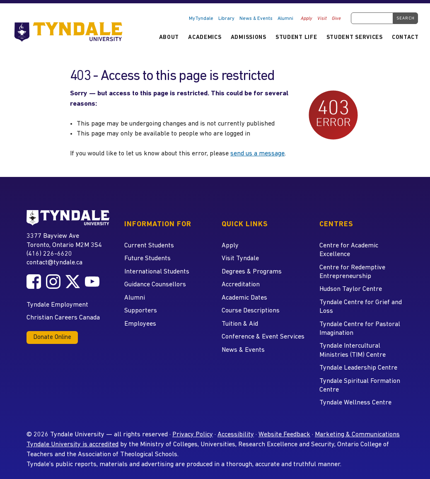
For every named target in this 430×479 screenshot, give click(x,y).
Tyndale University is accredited (72, 444)
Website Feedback (284, 434)
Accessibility (235, 434)
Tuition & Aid (240, 324)
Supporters (140, 310)
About (169, 37)
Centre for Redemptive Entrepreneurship (352, 272)
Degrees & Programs (252, 272)
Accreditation (241, 284)
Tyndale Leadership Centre (358, 368)
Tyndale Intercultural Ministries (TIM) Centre (352, 350)
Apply (306, 18)
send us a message (257, 153)
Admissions (248, 37)
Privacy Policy (192, 434)
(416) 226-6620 (49, 254)
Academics (204, 37)
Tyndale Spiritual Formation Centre (359, 385)
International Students (156, 272)
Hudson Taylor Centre (350, 289)
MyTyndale (201, 18)
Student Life (296, 37)
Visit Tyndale (240, 258)
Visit (322, 18)
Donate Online (52, 337)
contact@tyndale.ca (54, 262)
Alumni (285, 18)
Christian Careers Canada (63, 317)
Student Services (354, 37)
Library (226, 18)
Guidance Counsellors (155, 284)
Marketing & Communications (357, 434)
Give (336, 18)
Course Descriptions (251, 310)
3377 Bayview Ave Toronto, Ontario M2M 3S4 (64, 240)
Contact (405, 37)
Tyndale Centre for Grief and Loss (360, 306)
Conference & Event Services (263, 337)
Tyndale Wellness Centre (355, 402)
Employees (140, 324)
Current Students (149, 245)
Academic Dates (244, 298)
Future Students (147, 258)
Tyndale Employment (57, 305)
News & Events (256, 18)
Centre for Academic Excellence (348, 250)
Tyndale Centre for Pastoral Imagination (359, 328)
